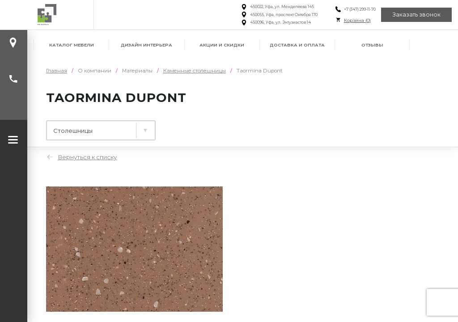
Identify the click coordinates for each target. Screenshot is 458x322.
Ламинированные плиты (95, 127)
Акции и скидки (221, 44)
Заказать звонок (416, 14)
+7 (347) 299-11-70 (359, 9)
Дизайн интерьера (146, 44)
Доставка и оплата (297, 44)
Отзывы (372, 44)
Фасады (262, 127)
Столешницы (195, 127)
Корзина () (357, 20)
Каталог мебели (71, 44)
